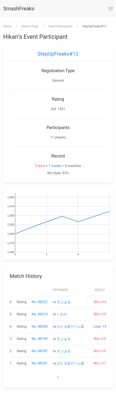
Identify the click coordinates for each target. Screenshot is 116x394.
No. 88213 (40, 314)
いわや (62, 314)
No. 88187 (40, 351)
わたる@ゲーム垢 (70, 326)
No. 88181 (40, 363)
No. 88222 (40, 302)
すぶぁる (64, 302)
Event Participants (60, 26)
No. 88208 (40, 326)
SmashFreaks (18, 9)
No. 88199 (40, 339)
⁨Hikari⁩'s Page (29, 26)
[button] (110, 8)
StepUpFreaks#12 (58, 54)
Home (7, 26)
